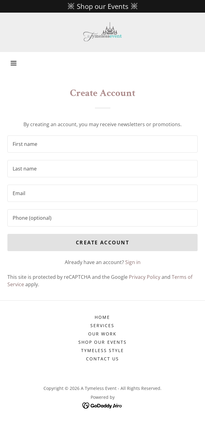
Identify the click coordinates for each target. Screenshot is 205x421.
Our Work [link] (102, 334)
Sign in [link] (133, 262)
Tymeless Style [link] (102, 350)
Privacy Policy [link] (144, 277)
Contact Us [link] (102, 359)
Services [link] (102, 325)
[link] (102, 32)
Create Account (102, 242)
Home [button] (102, 317)
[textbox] (102, 144)
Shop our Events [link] (102, 342)
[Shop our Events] (102, 6)
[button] (13, 63)
